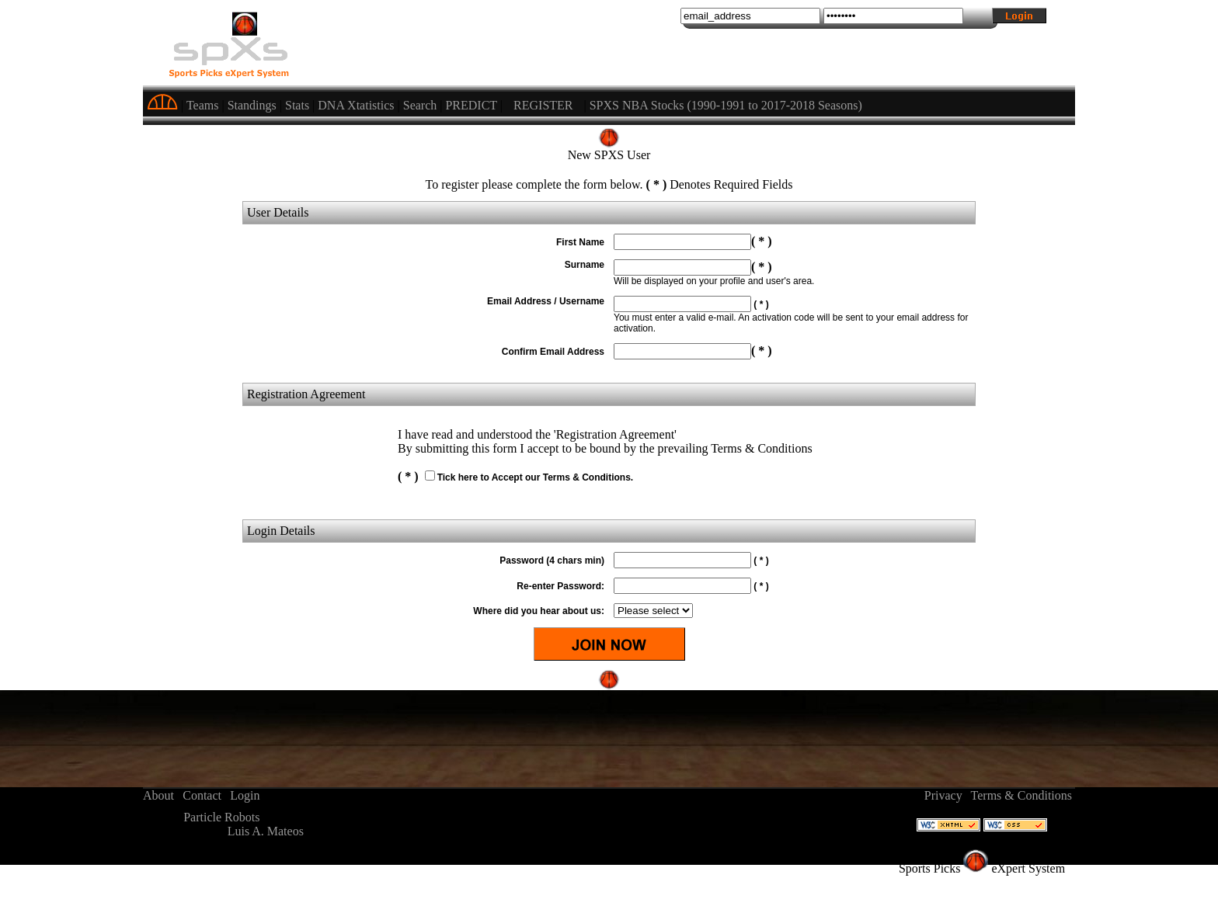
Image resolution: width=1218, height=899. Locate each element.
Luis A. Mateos (266, 831)
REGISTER (542, 105)
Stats (297, 105)
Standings (252, 105)
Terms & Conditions (1021, 795)
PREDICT (470, 105)
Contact (202, 795)
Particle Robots (221, 817)
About (158, 795)
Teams (202, 105)
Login (244, 795)
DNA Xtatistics (356, 105)
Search (420, 105)
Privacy (943, 795)
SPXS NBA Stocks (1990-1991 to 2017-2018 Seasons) (726, 105)
